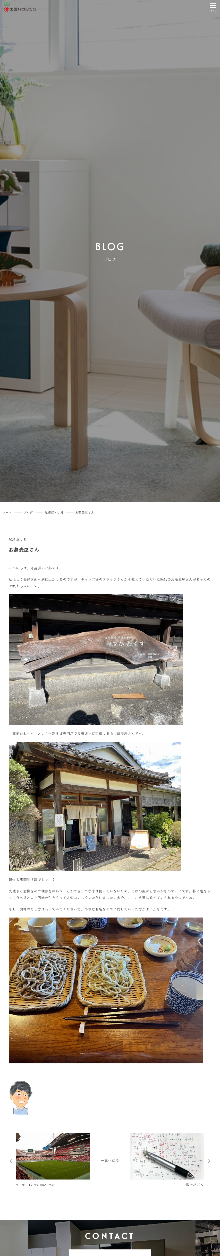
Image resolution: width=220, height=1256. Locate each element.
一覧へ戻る (110, 1160)
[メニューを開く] (212, 7)
